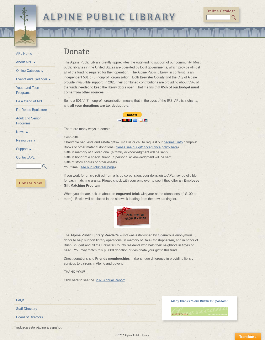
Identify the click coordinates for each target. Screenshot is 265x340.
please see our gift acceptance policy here (147, 147)
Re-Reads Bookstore (31, 110)
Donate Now (30, 183)
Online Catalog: (220, 11)
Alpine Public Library (109, 17)
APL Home (24, 53)
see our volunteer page (98, 167)
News (20, 132)
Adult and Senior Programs (28, 121)
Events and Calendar (31, 79)
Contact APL (25, 157)
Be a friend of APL (29, 101)
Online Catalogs (28, 70)
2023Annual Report (110, 280)
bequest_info (173, 142)
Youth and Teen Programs (27, 90)
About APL (24, 62)
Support (22, 149)
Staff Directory (26, 308)
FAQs (20, 300)
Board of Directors (29, 317)
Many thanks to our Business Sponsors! (199, 301)
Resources (24, 140)
